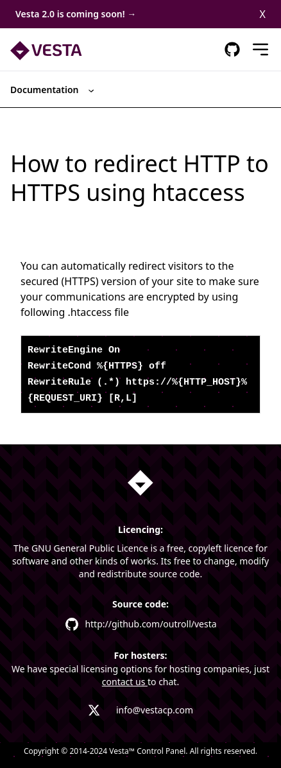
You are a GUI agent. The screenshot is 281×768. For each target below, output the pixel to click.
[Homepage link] (140, 483)
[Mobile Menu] (260, 49)
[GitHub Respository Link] (232, 49)
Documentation (53, 89)
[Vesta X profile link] (94, 710)
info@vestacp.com (154, 710)
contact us (125, 682)
